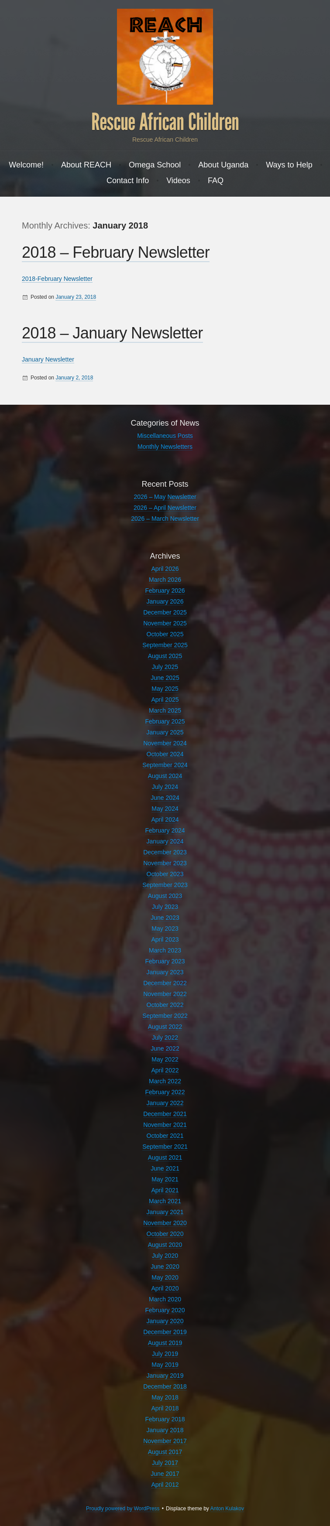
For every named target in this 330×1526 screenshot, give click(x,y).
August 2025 (165, 655)
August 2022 (165, 1026)
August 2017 (165, 1451)
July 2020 (165, 1255)
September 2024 (165, 764)
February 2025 (165, 721)
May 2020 (164, 1277)
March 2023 (165, 950)
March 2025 (165, 710)
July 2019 (165, 1353)
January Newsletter (48, 359)
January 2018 (165, 1430)
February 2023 (165, 961)
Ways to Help (289, 164)
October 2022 (165, 1004)
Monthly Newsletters (165, 446)
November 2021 (165, 1124)
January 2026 (165, 601)
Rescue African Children (165, 122)
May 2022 (164, 1059)
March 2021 (165, 1201)
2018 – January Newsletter (112, 333)
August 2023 (165, 895)
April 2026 (165, 568)
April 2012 (165, 1484)
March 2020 (165, 1299)
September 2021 (165, 1146)
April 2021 (165, 1190)
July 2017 (165, 1462)
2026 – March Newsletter (165, 518)
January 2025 (165, 732)
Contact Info (128, 180)
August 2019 (165, 1342)
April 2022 (165, 1070)
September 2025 (165, 645)
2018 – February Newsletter (116, 252)
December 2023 (165, 852)
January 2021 (165, 1212)
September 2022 (165, 1015)
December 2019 (165, 1331)
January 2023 (165, 972)
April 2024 (165, 819)
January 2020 (165, 1321)
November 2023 (165, 863)
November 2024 (165, 743)
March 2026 (165, 579)
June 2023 (165, 917)
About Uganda (223, 164)
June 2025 (165, 677)
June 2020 (165, 1266)
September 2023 (165, 884)
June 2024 (165, 797)
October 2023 (165, 874)
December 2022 (165, 983)
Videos (178, 180)
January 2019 (165, 1375)
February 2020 (165, 1310)
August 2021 (165, 1157)
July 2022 (165, 1037)
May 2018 (164, 1397)
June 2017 (165, 1473)
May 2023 (164, 928)
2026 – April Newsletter (165, 507)
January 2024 (165, 841)
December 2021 (165, 1113)
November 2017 (165, 1440)
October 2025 (165, 634)
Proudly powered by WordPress (123, 1509)
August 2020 (165, 1244)
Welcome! (26, 164)
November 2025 (165, 623)
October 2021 (165, 1135)
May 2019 (164, 1364)
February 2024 (165, 830)
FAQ (215, 180)
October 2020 (165, 1233)
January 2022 (165, 1102)
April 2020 (165, 1288)
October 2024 (165, 754)
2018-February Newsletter (57, 278)
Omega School (155, 164)
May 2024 (164, 808)
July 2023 (165, 906)
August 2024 (165, 775)
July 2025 (165, 666)
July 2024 (165, 786)
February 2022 (165, 1092)
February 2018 (165, 1419)
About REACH (86, 164)
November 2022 (165, 993)
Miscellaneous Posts (165, 435)
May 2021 (164, 1179)
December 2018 (165, 1386)
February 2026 (165, 590)
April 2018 (165, 1408)
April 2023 (165, 939)
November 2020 (165, 1222)
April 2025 (165, 699)
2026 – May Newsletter (165, 496)
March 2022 (165, 1081)
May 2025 (164, 688)
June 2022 (165, 1048)
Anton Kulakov (227, 1509)
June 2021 (165, 1168)
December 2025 (165, 612)
